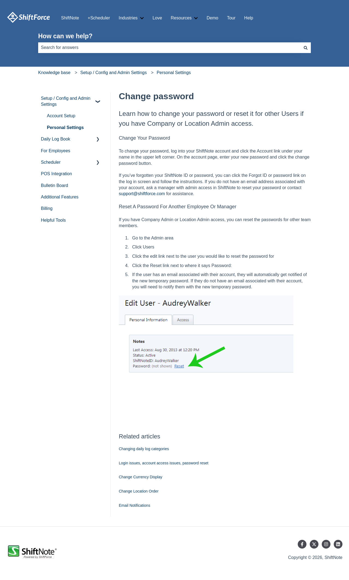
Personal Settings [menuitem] (65, 127)
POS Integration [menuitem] (56, 173)
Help (248, 18)
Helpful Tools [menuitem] (53, 220)
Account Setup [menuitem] (61, 115)
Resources (181, 18)
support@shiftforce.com (142, 193)
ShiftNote (70, 18)
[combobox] (169, 47)
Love (157, 18)
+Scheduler (99, 18)
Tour (231, 18)
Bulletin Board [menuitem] (54, 185)
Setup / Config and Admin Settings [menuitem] (65, 101)
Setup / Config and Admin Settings (113, 72)
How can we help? (65, 36)
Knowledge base (54, 72)
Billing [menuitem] (47, 208)
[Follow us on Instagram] (326, 544)
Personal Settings (174, 72)
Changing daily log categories (144, 449)
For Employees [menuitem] (55, 150)
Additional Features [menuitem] (60, 197)
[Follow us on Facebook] (302, 544)
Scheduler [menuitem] (51, 162)
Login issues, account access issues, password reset (163, 463)
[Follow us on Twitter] (314, 544)
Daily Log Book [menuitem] (55, 139)
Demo (212, 18)
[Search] (305, 47)
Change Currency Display (141, 477)
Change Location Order (139, 491)
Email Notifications (134, 505)
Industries (128, 18)
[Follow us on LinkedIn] (338, 544)
